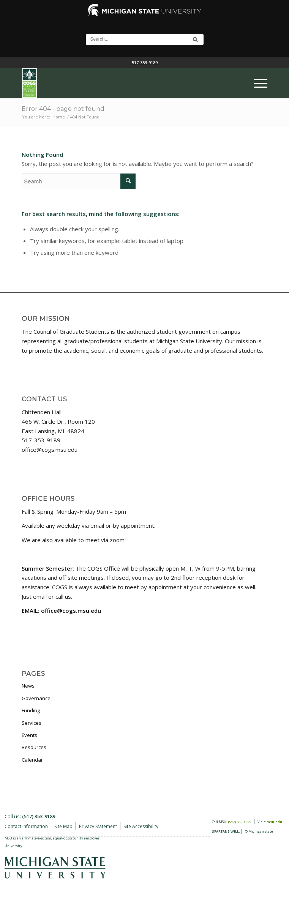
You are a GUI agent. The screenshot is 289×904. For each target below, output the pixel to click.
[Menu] (256, 83)
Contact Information (26, 826)
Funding (31, 710)
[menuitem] (256, 83)
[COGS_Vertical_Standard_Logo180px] (120, 83)
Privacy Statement (98, 826)
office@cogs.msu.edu (49, 449)
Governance (36, 698)
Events (29, 735)
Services (31, 722)
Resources (34, 747)
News (28, 685)
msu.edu (274, 821)
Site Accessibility (140, 826)
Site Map (63, 826)
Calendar (32, 759)
